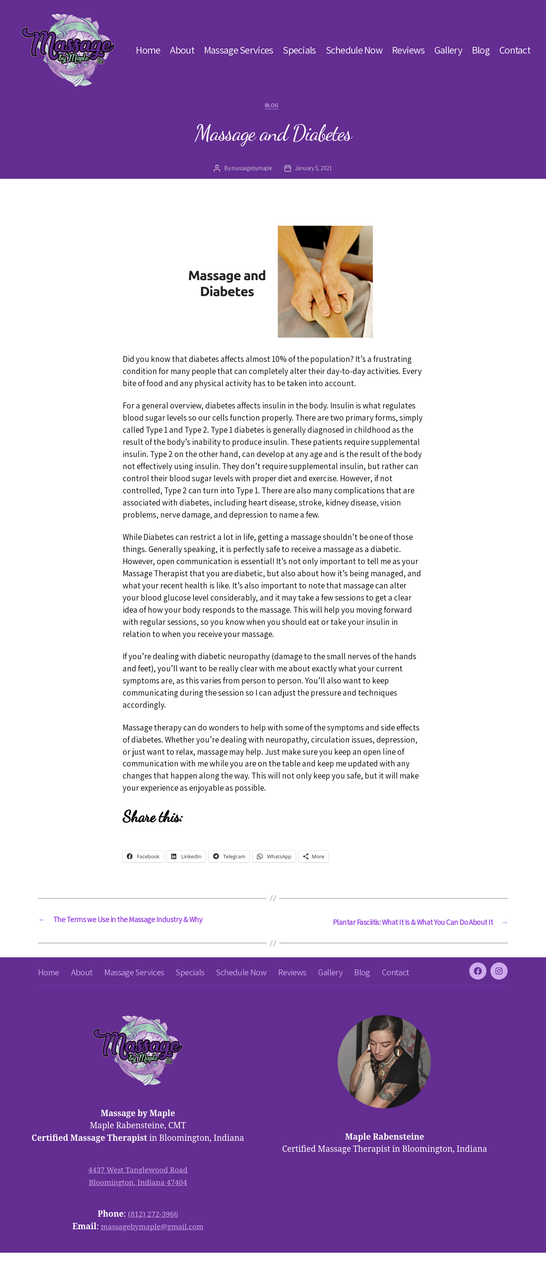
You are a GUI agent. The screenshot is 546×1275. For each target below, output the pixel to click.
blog (272, 106)
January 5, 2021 (316, 170)
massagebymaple (251, 170)
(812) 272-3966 (153, 1236)
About (182, 50)
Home (148, 50)
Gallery (448, 50)
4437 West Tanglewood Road (137, 1192)
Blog (481, 50)
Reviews (408, 50)
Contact (514, 50)
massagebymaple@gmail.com (152, 1249)
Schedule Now (354, 50)
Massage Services (238, 50)
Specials (299, 50)
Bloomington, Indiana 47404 (138, 1204)
